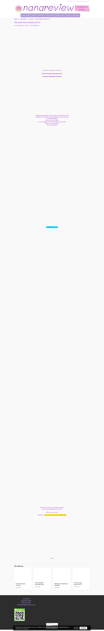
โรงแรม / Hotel (50, 15)
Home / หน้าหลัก (25, 15)
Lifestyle (68, 15)
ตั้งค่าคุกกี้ (76, 628)
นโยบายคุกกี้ (26, 628)
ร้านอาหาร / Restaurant (38, 15)
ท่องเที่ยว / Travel (60, 15)
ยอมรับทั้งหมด (83, 628)
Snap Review (75, 15)
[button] (82, 15)
